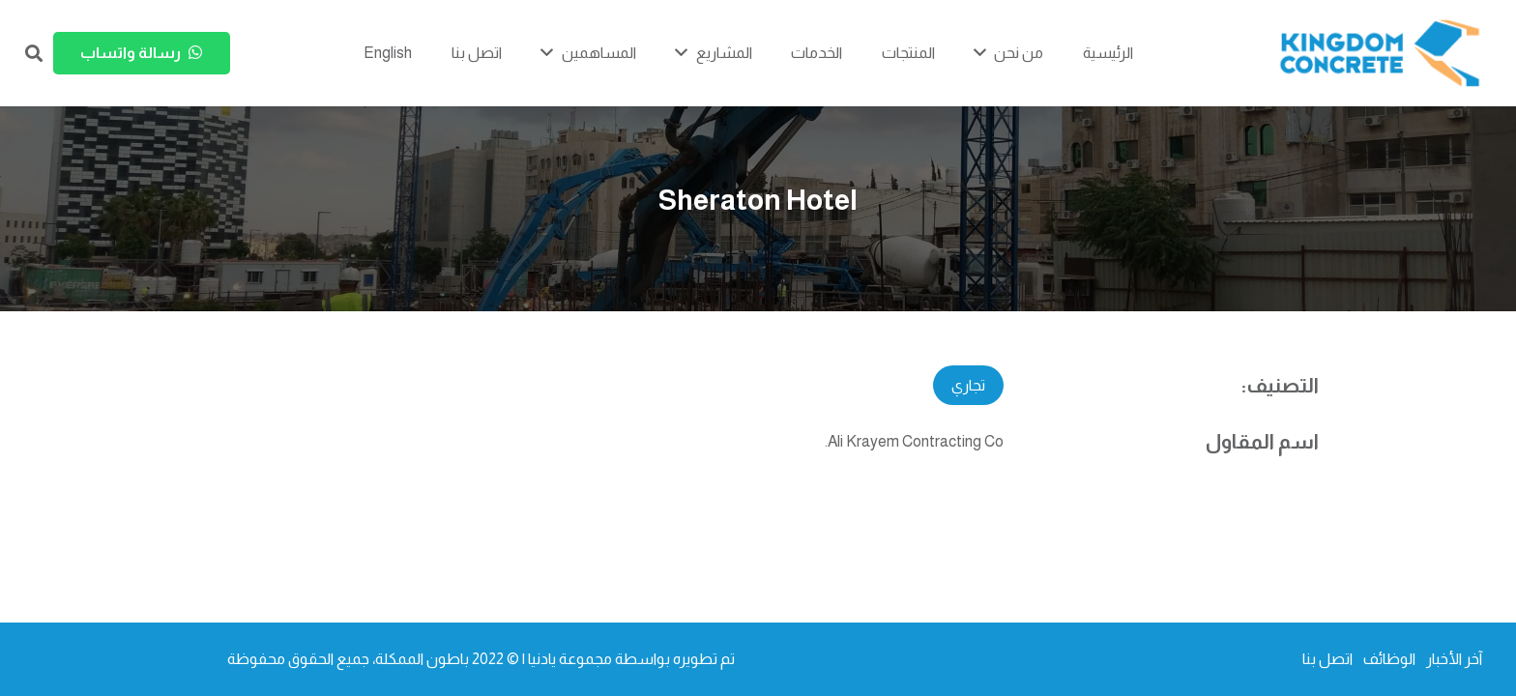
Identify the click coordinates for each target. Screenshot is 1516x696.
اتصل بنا (1327, 659)
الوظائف (1389, 659)
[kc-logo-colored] (1380, 53)
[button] (34, 53)
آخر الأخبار (1454, 659)
